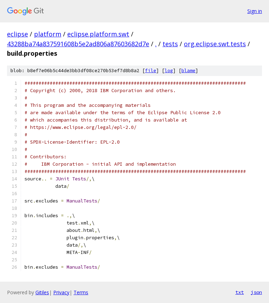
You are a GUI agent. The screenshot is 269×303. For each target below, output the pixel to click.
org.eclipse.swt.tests (215, 44)
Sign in (254, 11)
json (256, 292)
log (169, 71)
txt (239, 292)
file (150, 71)
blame (188, 71)
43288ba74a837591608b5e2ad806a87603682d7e (78, 44)
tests (170, 44)
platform (47, 34)
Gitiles (42, 292)
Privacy (61, 292)
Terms (81, 292)
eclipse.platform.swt (98, 34)
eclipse (17, 34)
